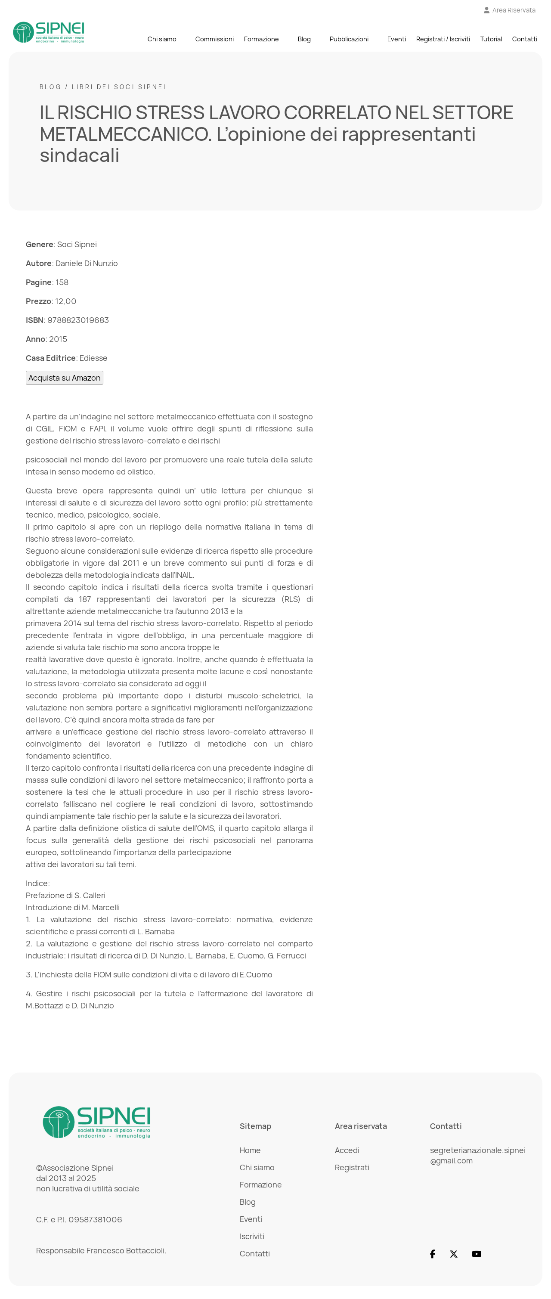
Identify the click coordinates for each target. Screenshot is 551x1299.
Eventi (396, 39)
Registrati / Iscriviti (443, 39)
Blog (304, 39)
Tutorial (491, 39)
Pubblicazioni (349, 39)
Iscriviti (252, 1236)
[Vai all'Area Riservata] (510, 10)
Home (250, 1150)
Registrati (352, 1167)
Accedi (347, 1150)
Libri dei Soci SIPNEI (119, 87)
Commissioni (214, 39)
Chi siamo (162, 39)
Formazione (261, 39)
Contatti (524, 39)
